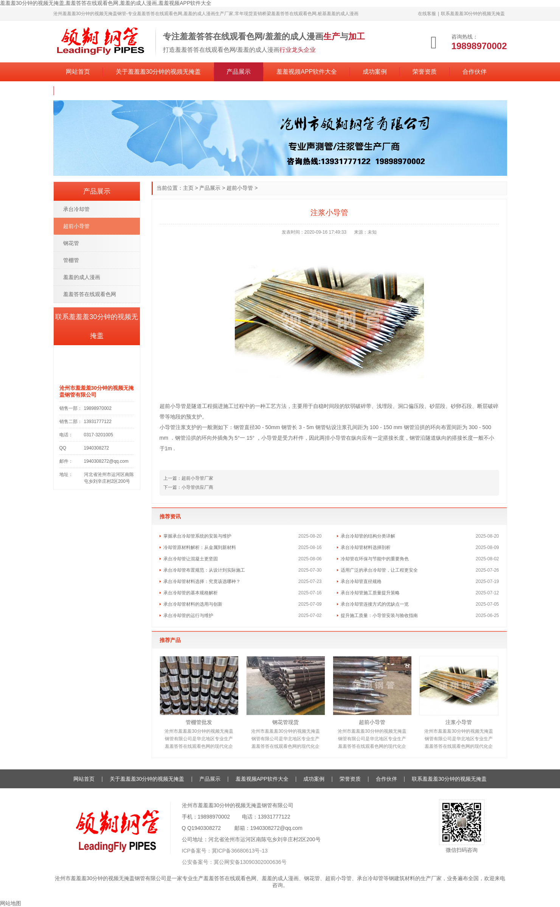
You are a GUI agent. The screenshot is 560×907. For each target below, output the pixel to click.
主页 (188, 188)
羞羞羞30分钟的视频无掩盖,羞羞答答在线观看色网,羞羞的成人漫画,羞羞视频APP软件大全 (105, 3)
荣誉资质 (425, 71)
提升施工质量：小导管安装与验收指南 (379, 615)
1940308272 (206, 828)
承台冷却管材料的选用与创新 (192, 604)
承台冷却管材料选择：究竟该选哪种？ (201, 581)
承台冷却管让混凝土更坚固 (190, 558)
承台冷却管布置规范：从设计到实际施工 (204, 570)
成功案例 (375, 71)
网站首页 (78, 71)
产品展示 (238, 71)
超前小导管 (239, 188)
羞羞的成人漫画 (81, 277)
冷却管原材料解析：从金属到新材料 (199, 547)
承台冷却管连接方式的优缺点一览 (375, 604)
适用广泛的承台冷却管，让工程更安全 (379, 570)
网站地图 (10, 903)
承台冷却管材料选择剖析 (366, 547)
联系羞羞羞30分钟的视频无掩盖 (473, 13)
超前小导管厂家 (197, 478)
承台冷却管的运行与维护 (188, 615)
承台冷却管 (76, 209)
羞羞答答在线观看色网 (89, 294)
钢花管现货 (285, 722)
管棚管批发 (199, 722)
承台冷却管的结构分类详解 (368, 536)
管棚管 (71, 260)
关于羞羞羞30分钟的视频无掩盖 (158, 71)
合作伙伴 (474, 71)
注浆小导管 (458, 722)
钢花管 (71, 243)
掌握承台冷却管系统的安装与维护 (197, 536)
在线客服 (427, 13)
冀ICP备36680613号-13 (240, 851)
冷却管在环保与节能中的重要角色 (375, 558)
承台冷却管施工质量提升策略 (370, 592)
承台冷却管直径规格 (361, 581)
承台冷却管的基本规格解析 (190, 592)
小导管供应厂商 (197, 487)
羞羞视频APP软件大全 (306, 71)
